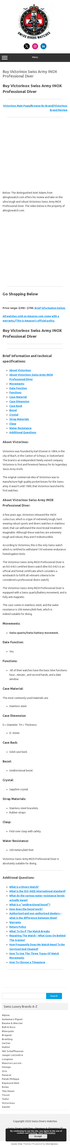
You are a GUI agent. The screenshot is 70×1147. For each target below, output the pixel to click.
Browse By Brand (42, 105)
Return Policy (17, 926)
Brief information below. (50, 308)
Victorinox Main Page (16, 105)
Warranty (15, 922)
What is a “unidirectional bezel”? (29, 904)
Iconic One (16, 1144)
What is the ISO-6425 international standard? (37, 891)
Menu (35, 58)
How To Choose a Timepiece (27, 962)
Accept (38, 1136)
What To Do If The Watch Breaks (29, 931)
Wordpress (52, 1144)
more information (46, 1133)
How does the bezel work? (26, 909)
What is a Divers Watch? (24, 886)
